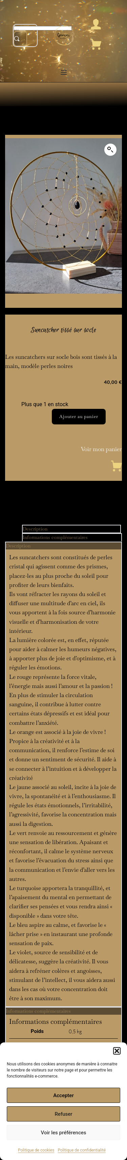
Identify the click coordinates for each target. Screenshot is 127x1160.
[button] (116, 1050)
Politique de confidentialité (82, 1150)
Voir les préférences (63, 1133)
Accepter (63, 1095)
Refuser (63, 1114)
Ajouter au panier (78, 416)
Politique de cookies (36, 1150)
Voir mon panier (101, 449)
